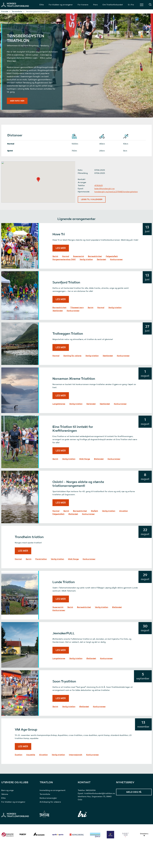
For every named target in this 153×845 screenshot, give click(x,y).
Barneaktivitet (95, 256)
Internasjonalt (75, 754)
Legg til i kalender (91, 199)
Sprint (55, 256)
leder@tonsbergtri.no (104, 188)
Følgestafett (112, 256)
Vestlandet (57, 310)
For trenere (83, 4)
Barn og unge (7, 790)
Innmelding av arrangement (52, 790)
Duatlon (18, 754)
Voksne (4, 794)
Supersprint (78, 256)
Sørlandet (101, 259)
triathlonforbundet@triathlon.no (99, 793)
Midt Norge (84, 459)
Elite (41, 4)
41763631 (98, 185)
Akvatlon (123, 511)
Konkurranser (116, 259)
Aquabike (30, 754)
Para (95, 4)
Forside (4, 11)
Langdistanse (58, 404)
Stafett (94, 511)
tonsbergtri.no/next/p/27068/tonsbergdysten (116, 191)
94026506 (91, 790)
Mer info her (17, 101)
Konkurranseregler (48, 798)
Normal (65, 256)
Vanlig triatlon (86, 259)
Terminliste (17, 11)
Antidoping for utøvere (50, 802)
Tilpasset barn (77, 307)
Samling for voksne (72, 355)
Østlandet (99, 459)
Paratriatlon (41, 559)
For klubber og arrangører (61, 4)
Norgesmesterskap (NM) (64, 259)
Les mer (61, 248)
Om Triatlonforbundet (112, 4)
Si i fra (131, 4)
